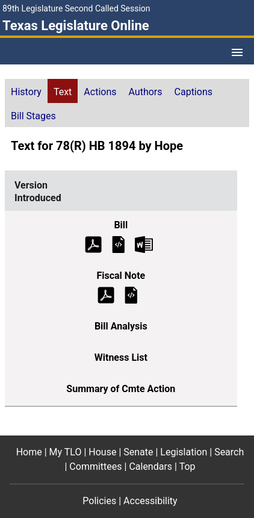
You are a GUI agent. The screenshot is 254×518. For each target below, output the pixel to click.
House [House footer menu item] (102, 452)
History (26, 92)
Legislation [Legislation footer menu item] (183, 452)
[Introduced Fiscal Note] (131, 294)
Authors (146, 92)
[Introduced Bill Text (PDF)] (93, 243)
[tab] (26, 91)
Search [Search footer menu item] (229, 452)
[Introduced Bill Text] (119, 243)
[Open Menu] (237, 52)
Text (63, 92)
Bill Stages (33, 116)
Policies (99, 501)
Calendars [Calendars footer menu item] (150, 466)
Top (187, 466)
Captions (193, 92)
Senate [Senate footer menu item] (138, 452)
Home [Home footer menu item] (29, 452)
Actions (100, 92)
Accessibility (150, 501)
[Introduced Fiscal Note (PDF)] (106, 294)
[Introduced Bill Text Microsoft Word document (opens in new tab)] (144, 243)
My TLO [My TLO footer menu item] (65, 452)
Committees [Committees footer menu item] (95, 466)
